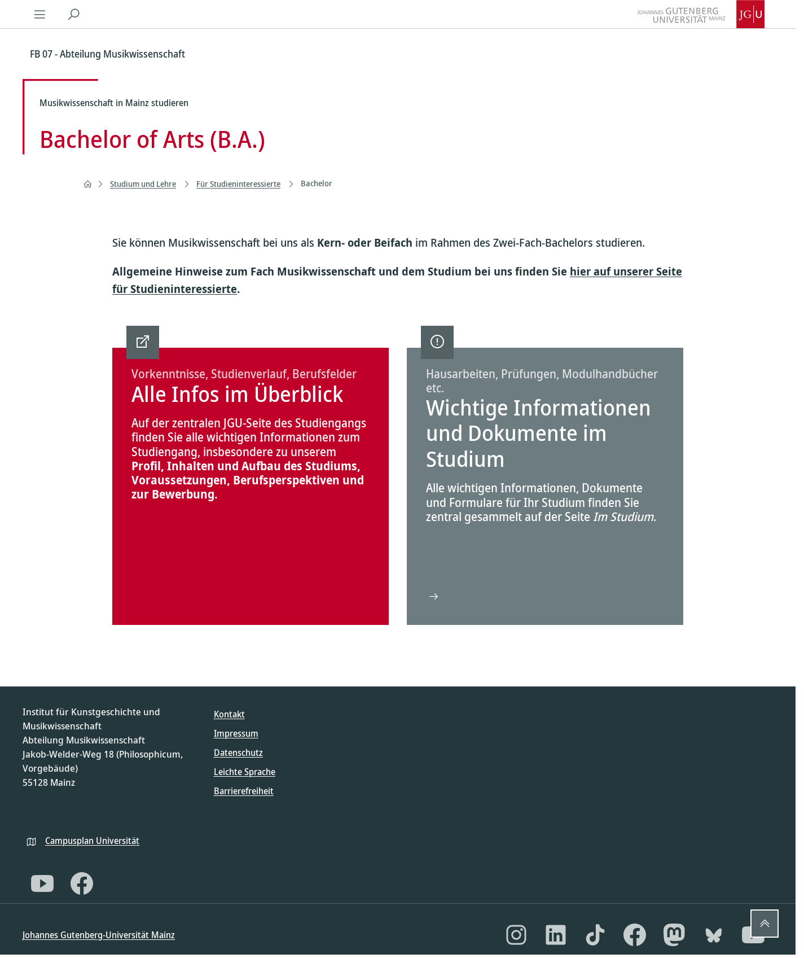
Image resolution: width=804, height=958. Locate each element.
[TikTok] (595, 935)
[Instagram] (516, 935)
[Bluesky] (713, 935)
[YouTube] (42, 883)
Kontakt (229, 714)
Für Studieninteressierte (238, 183)
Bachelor (316, 183)
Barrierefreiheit (244, 791)
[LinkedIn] (555, 935)
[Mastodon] (674, 935)
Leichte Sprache (244, 771)
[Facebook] (82, 883)
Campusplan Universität (92, 840)
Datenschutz (238, 752)
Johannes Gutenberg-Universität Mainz (99, 935)
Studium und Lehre (143, 183)
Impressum (236, 733)
